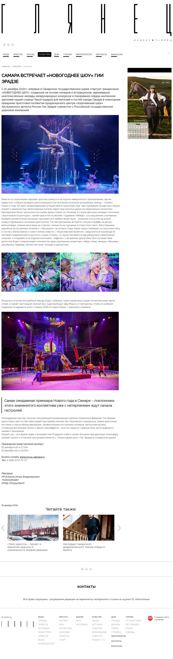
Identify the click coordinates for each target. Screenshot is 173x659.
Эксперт (63, 620)
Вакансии (117, 54)
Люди (95, 620)
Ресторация (132, 624)
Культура (44, 54)
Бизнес (31, 54)
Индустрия (44, 632)
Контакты (101, 54)
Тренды (42, 620)
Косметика (65, 628)
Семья (114, 628)
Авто (79, 620)
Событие (27, 66)
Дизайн (115, 624)
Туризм (67, 54)
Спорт (62, 639)
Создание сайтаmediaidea (161, 618)
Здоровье (64, 632)
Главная (5, 66)
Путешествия (133, 620)
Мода (6, 54)
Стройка (116, 632)
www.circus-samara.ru (32, 456)
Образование (99, 632)
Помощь (130, 632)
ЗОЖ (61, 624)
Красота (18, 54)
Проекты (43, 624)
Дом (56, 54)
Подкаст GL (98, 639)
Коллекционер (46, 643)
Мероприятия (84, 54)
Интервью (44, 628)
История (97, 624)
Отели (129, 628)
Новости (43, 635)
